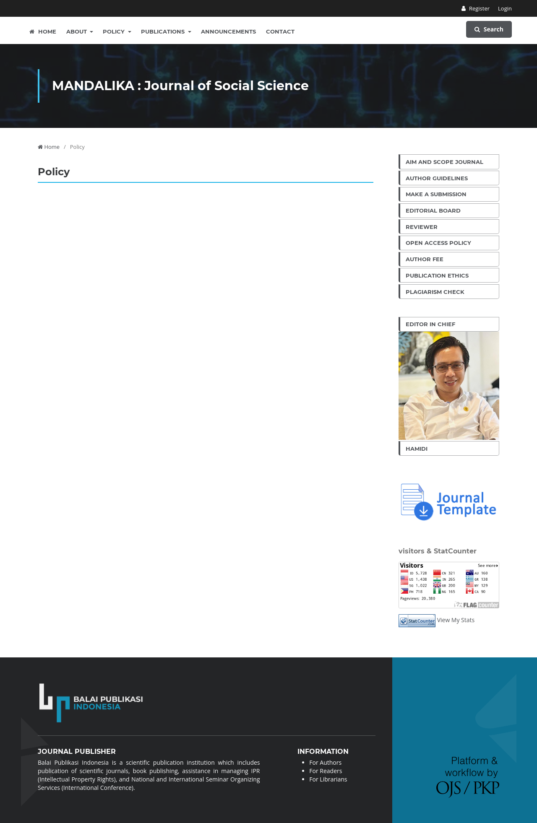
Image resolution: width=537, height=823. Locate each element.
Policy (114, 31)
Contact (280, 31)
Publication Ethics (437, 275)
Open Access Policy (438, 242)
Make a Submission (436, 194)
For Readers (325, 771)
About (77, 31)
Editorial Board (433, 210)
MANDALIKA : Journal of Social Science (180, 85)
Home (42, 31)
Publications (163, 31)
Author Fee (424, 259)
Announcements (228, 31)
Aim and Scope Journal (444, 161)
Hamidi (417, 448)
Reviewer (422, 226)
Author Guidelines (437, 178)
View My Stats (456, 620)
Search (488, 29)
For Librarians (328, 779)
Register (479, 8)
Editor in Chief (430, 324)
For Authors (325, 762)
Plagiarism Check (435, 291)
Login (505, 8)
